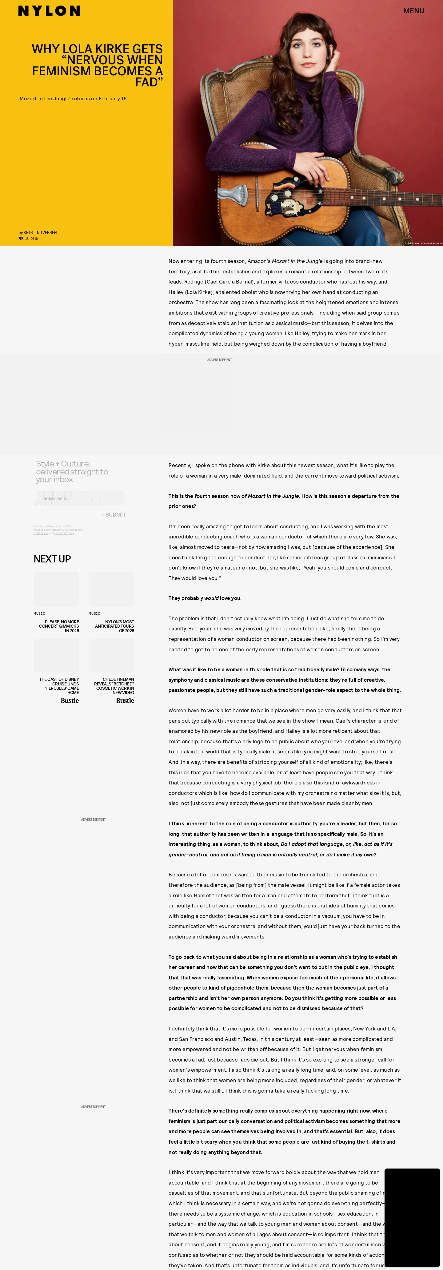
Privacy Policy (64, 537)
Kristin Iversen (40, 232)
